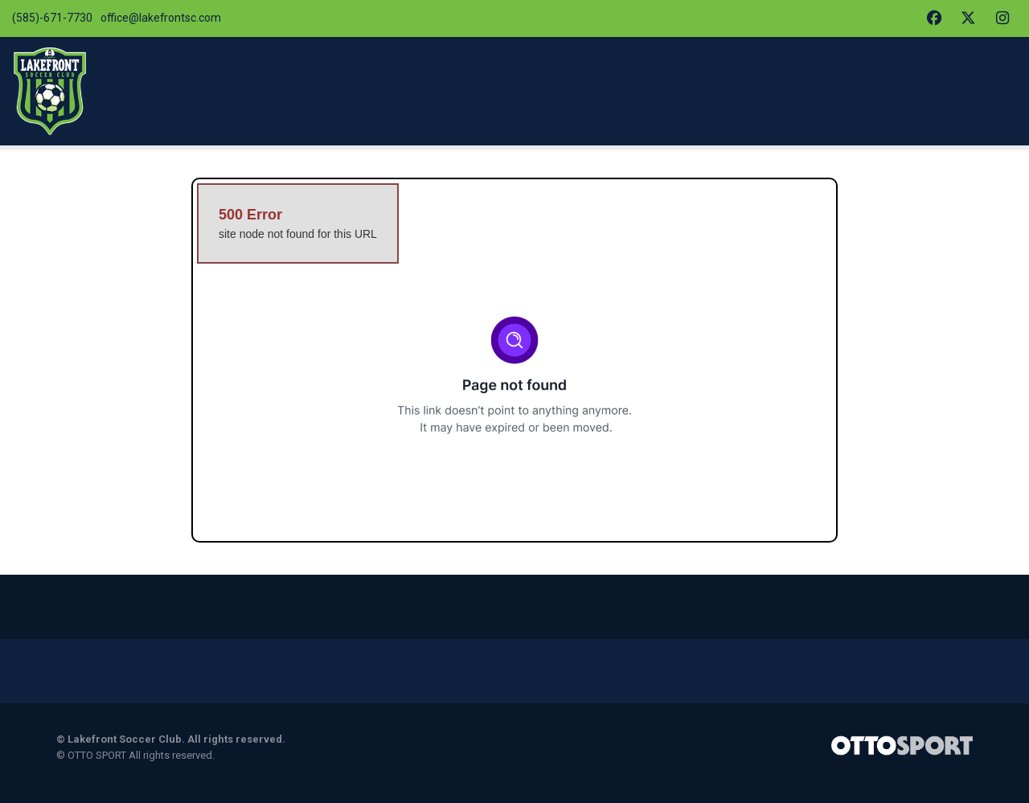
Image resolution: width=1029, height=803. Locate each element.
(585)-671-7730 (53, 19)
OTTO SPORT (97, 770)
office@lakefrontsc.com (168, 19)
